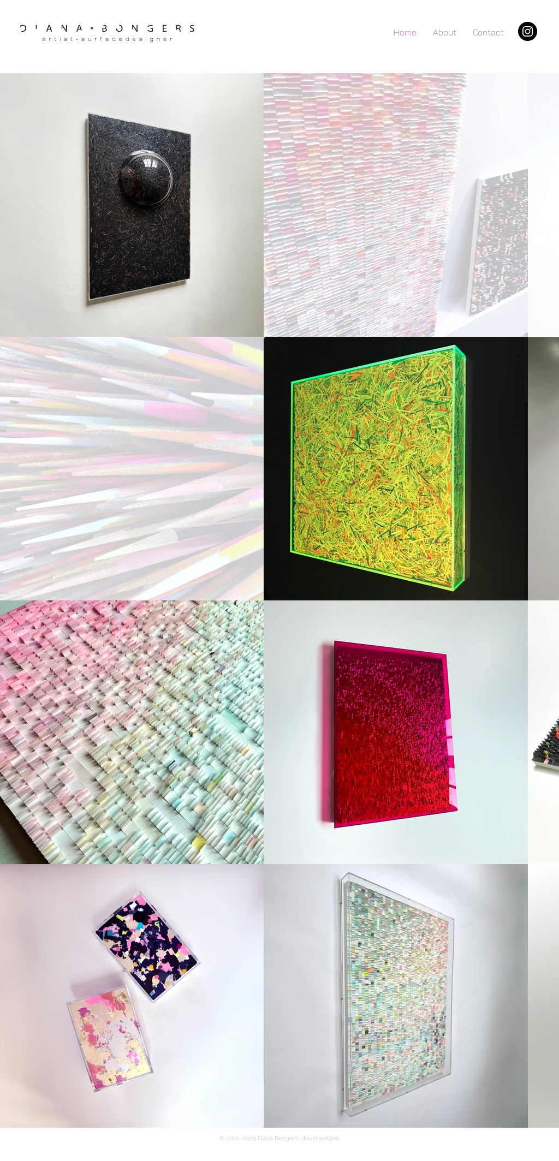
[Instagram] (527, 31)
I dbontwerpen (318, 1138)
